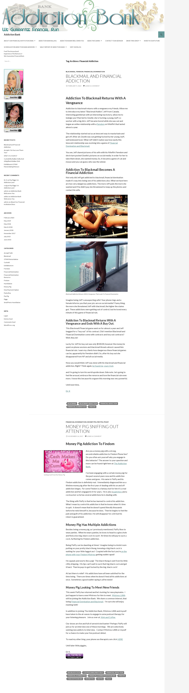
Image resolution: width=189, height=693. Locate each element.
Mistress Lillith (118, 595)
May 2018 (7, 224)
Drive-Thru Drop (132, 41)
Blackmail (70, 72)
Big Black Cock (74, 672)
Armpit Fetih (8, 253)
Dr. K (68, 391)
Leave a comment (92, 86)
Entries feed (8, 319)
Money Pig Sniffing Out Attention (92, 429)
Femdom (101, 124)
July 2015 (7, 236)
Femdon (79, 72)
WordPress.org (9, 325)
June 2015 (7, 240)
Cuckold (7, 262)
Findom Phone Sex (75, 679)
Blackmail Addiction (88, 403)
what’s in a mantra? (10, 156)
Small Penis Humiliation (12, 302)
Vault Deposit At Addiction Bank (52, 47)
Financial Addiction (109, 403)
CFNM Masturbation (11, 259)
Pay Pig (100, 422)
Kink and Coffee (108, 617)
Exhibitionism (8, 266)
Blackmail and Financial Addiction (94, 78)
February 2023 (9, 218)
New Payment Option (11, 290)
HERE (120, 639)
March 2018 (8, 227)
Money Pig (91, 422)
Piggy (106, 422)
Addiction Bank (12, 34)
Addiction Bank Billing (48, 41)
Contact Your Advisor (114, 41)
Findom (92, 407)
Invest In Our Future (152, 41)
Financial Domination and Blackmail (87, 601)
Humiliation (8, 284)
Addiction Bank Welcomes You (72, 41)
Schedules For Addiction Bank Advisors (19, 47)
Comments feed (9, 322)
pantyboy (117, 491)
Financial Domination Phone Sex (102, 676)
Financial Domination (94, 72)
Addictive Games (93, 41)
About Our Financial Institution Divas (18, 41)
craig (5, 185)
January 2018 (8, 230)
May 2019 (7, 221)
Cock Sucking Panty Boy (93, 672)
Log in (6, 316)
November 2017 (9, 233)
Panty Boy (7, 293)
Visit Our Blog (75, 47)
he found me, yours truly (103, 366)
